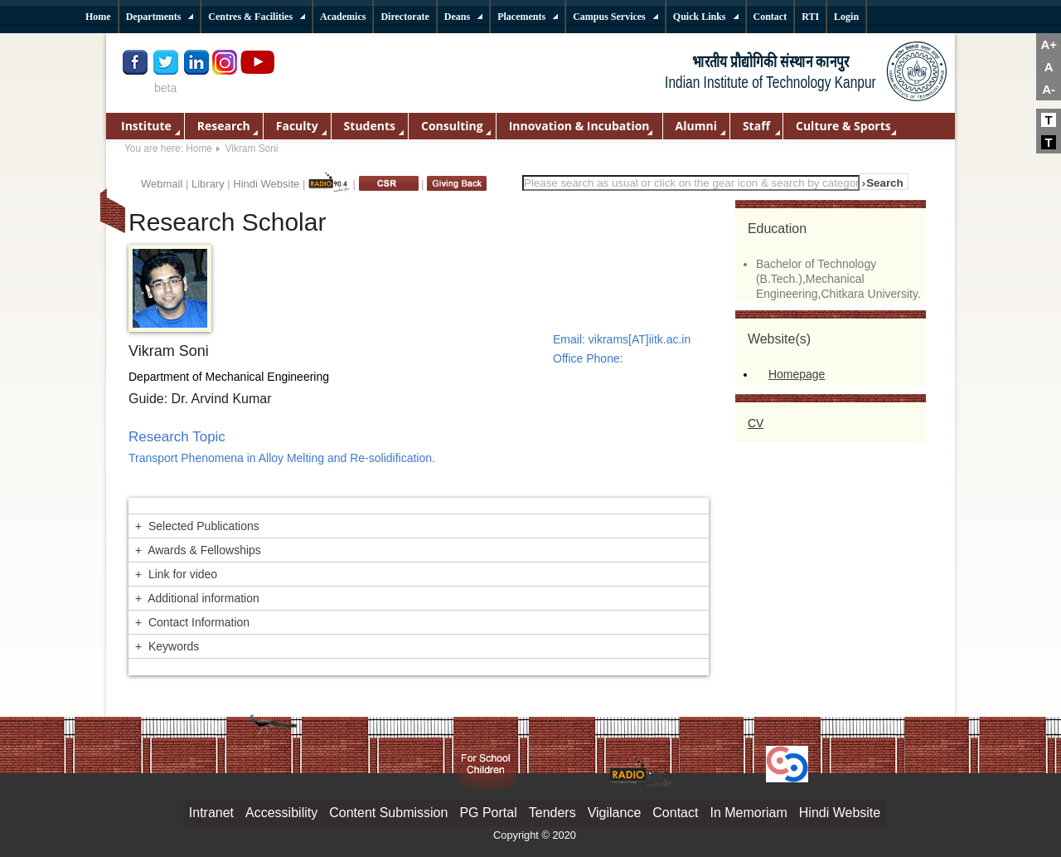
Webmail (161, 184)
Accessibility (281, 813)
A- (1048, 89)
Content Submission (388, 813)
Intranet (211, 813)
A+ (1048, 44)
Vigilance (615, 813)
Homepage (797, 374)
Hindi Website (266, 184)
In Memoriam (748, 813)
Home (199, 148)
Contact (675, 813)
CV (755, 423)
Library (208, 184)
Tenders (552, 813)
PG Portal (487, 813)
